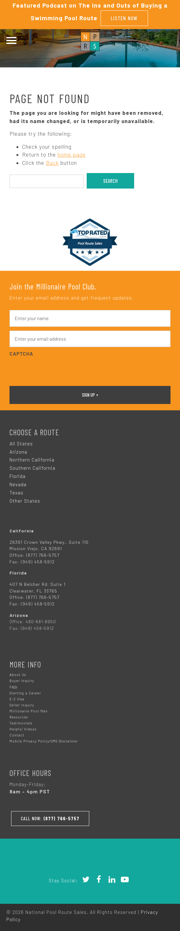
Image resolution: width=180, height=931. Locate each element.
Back (52, 162)
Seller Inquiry (21, 705)
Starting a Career (25, 693)
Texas (16, 492)
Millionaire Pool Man (28, 711)
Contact (16, 735)
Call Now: (50, 818)
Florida (17, 476)
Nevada (18, 484)
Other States (24, 501)
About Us (17, 675)
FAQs (13, 687)
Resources (18, 717)
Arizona (18, 452)
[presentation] (57, 370)
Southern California (32, 468)
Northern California (31, 459)
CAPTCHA (21, 354)
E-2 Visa (16, 699)
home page (72, 154)
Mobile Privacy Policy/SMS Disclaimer (43, 741)
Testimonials (20, 723)
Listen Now (124, 18)
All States (21, 443)
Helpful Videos (22, 729)
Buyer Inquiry (21, 681)
